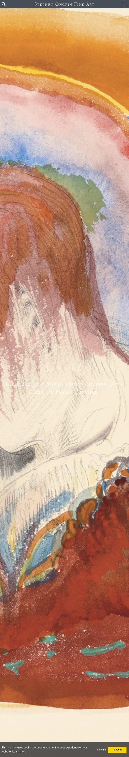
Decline (101, 749)
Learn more (19, 751)
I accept (117, 749)
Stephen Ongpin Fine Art (64, 4)
